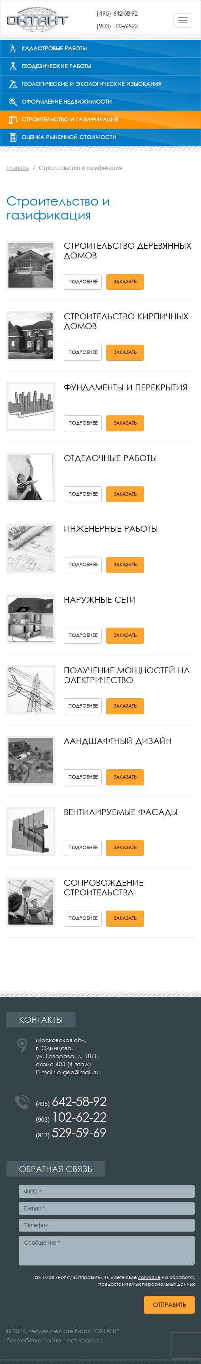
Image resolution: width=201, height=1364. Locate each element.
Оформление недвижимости (67, 101)
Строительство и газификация (70, 119)
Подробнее (83, 281)
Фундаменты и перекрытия (125, 387)
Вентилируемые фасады (121, 812)
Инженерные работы (111, 528)
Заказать (125, 281)
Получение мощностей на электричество (127, 675)
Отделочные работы (110, 458)
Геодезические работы (56, 66)
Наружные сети (100, 599)
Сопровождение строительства (104, 887)
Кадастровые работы (54, 48)
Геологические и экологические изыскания (92, 84)
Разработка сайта (34, 1340)
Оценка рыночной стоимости (69, 137)
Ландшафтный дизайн (118, 741)
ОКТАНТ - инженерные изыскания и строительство (37, 19)
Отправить (169, 1305)
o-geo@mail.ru (78, 1072)
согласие (149, 1277)
